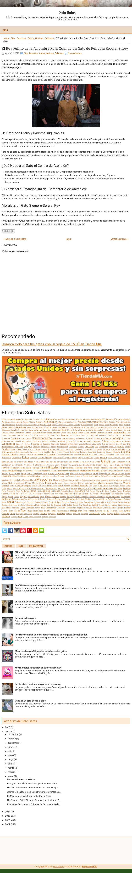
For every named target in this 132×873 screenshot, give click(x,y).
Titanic (29, 511)
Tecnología (51, 507)
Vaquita (36, 514)
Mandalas (126, 476)
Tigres (10, 511)
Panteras (42, 488)
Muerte (101, 483)
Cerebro (11, 435)
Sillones (14, 505)
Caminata (98, 430)
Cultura (105, 441)
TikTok (17, 511)
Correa (28, 441)
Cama (76, 430)
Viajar (103, 513)
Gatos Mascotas (118, 462)
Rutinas (127, 499)
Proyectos (96, 494)
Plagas (119, 491)
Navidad (19, 485)
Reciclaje (70, 496)
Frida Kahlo (58, 458)
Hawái (105, 465)
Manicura (5, 480)
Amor (88, 422)
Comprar (57, 438)
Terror (113, 508)
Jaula (44, 473)
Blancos (42, 427)
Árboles (19, 425)
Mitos (48, 483)
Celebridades (119, 432)
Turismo (98, 511)
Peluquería (11, 491)
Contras (127, 438)
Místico (41, 483)
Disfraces (73, 446)
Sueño (95, 505)
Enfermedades (118, 449)
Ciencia (64, 435)
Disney (81, 447)
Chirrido (42, 435)
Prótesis (88, 494)
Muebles (93, 483)
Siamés (126, 502)
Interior (103, 471)
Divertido (89, 446)
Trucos (91, 511)
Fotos (25, 457)
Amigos (74, 422)
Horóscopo (105, 468)
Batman (127, 425)
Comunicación (68, 438)
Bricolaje (100, 427)
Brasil (94, 427)
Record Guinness (82, 496)
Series (109, 502)
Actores (79, 419)
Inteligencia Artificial (90, 470)
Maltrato (118, 476)
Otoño (4, 488)
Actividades (70, 419)
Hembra (5, 468)
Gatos (31, 38)
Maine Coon (100, 476)
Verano (69, 514)
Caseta (93, 433)
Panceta (34, 488)
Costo (44, 441)
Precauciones (37, 494)
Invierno (5, 473)
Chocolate (51, 435)
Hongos (96, 468)
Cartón (80, 433)
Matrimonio (67, 480)
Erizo (54, 452)
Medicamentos (87, 480)
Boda (54, 427)
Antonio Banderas (123, 422)
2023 (4, 419)
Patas (105, 488)
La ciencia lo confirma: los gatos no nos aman (37, 684)
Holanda (69, 468)
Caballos (14, 430)
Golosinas (28, 465)
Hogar (62, 467)
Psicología (105, 494)
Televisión (61, 508)
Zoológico (52, 517)
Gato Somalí (95, 462)
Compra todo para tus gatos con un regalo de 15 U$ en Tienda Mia (52, 344)
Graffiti (36, 465)
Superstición (7, 508)
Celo (128, 433)
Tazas (37, 508)
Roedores (88, 499)
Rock (82, 499)
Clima (83, 435)
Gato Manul (28, 462)
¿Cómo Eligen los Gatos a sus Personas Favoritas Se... (34, 792)
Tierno (4, 511)
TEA (43, 507)
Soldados (57, 505)
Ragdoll (23, 496)
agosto (11, 747)
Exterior (77, 455)
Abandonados (17, 419)
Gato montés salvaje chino (57, 462)
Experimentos (67, 455)
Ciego (58, 435)
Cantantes (19, 433)
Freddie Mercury (45, 457)
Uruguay (19, 514)
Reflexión (6, 499)
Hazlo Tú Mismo (122, 465)
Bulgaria (126, 427)
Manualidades (16, 480)
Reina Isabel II (33, 499)
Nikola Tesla (51, 486)
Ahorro (10, 422)
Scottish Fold (55, 502)
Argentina (42, 424)
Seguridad (89, 502)
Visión (26, 516)
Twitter (127, 511)
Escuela (83, 452)
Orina (128, 486)
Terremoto (97, 507)
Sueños (101, 505)
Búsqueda (6, 430)
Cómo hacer (25, 438)
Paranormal (51, 488)
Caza (109, 433)
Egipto (44, 449)
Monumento (68, 483)
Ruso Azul (119, 499)
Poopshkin (27, 494)
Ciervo (71, 435)
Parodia (74, 488)
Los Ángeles (59, 476)
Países (10, 488)
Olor (111, 486)
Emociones (88, 449)
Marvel (33, 480)
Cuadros (61, 441)
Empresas (98, 449)
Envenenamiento (36, 452)
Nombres (75, 485)
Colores (126, 435)
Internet (110, 471)
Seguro (97, 502)
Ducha (127, 447)
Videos (6, 516)
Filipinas (110, 455)
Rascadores (33, 496)
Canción (127, 430)
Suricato (15, 508)
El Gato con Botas (65, 449)
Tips (23, 510)
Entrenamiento (8, 452)
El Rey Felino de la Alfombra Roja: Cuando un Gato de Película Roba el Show (65, 48)
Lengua (114, 473)
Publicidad (119, 494)
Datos (18, 444)
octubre (12, 738)
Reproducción (60, 499)
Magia (91, 476)
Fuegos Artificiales (85, 458)
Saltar (4, 502)
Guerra (75, 465)
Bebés (4, 427)
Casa (86, 433)
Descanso (64, 444)
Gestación (6, 465)
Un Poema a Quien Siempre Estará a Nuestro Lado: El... (34, 800)
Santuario (38, 502)
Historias (53, 467)
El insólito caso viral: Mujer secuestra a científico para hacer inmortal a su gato (53, 568)
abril (10, 763)
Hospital (113, 468)
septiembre (13, 743)
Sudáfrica (87, 505)
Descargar (74, 444)
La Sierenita (87, 473)
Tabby (22, 508)
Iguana (4, 471)
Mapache (26, 480)
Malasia (109, 476)
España (116, 452)
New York (42, 486)
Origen (122, 486)
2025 (7, 731)
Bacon (101, 425)
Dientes (36, 446)
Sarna (45, 502)
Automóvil (85, 425)
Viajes (110, 513)
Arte (49, 424)
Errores (66, 452)
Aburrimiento (39, 419)
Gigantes (20, 465)
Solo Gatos (67, 12)
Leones (121, 473)
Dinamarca (45, 447)
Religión (43, 499)
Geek (128, 462)
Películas (49, 38)
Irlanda (12, 473)
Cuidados (96, 441)
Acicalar (61, 419)
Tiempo (120, 508)
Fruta (69, 458)
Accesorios (51, 419)
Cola (96, 435)
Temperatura (71, 508)
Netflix (34, 486)
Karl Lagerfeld (76, 473)
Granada (43, 465)
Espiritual (125, 452)
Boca (48, 427)
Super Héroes (111, 505)
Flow (117, 455)
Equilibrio (47, 452)
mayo (10, 759)
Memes (97, 480)
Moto (87, 483)
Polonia (19, 494)
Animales (96, 422)
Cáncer (120, 430)
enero (11, 776)
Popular (8, 546)
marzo (11, 768)
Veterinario (94, 513)
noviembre (13, 734)
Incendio (29, 471)
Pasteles (98, 488)
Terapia (89, 508)
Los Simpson (70, 476)
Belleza (11, 427)
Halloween (97, 465)
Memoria (104, 480)
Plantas (126, 491)
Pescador (64, 491)
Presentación (48, 494)
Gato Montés (39, 462)
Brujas (108, 427)
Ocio (90, 486)
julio (10, 751)
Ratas (42, 496)
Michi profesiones (16, 483)
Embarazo (79, 449)
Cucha (79, 441)
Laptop (102, 473)
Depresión (55, 444)
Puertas (127, 494)
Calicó (54, 430)
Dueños (5, 449)
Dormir (120, 446)
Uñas (12, 513)
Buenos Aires (116, 427)
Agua (4, 422)
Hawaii (111, 465)
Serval (114, 502)
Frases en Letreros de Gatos (21, 779)
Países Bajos (18, 488)
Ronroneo (97, 499)
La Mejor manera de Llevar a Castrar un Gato (29, 796)
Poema (5, 494)
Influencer (37, 471)
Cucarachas (71, 441)
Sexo (120, 502)
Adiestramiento (88, 419)
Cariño (63, 433)
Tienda (127, 507)
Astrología (60, 425)
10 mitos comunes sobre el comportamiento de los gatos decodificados (51, 634)
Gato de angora (16, 462)
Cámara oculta (86, 430)
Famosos (21, 38)
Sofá (48, 505)
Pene (18, 491)
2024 (8, 419)
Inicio (5, 30)
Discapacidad (62, 447)
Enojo (128, 449)
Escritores (74, 452)
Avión (96, 425)
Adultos (109, 419)
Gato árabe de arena (116, 458)
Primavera (59, 494)
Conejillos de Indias (84, 438)
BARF (121, 425)
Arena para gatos (29, 425)
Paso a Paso (88, 488)
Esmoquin (101, 452)
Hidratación (14, 468)
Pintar (98, 491)
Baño (106, 424)
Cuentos (87, 441)
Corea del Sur (7, 441)
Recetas (63, 496)
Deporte (46, 444)
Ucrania (5, 513)
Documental (103, 447)
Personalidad (43, 491)
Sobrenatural (31, 505)
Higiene (35, 468)
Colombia (110, 435)
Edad (13, 449)
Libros (14, 476)
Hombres (78, 468)
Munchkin (118, 483)
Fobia (121, 455)
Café (26, 430)
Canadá (114, 430)
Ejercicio (52, 449)
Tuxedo (120, 511)
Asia (54, 425)
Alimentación (50, 422)
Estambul (22, 455)
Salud (10, 502)
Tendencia (81, 508)
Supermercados (124, 505)
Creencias (52, 441)
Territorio (107, 508)
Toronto (47, 511)
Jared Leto (37, 473)
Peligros (126, 488)
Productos (79, 494)
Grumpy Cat (66, 465)
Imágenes (13, 470)
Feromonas (102, 455)
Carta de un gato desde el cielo (30, 700)
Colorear (119, 435)
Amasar (67, 422)
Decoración (36, 444)
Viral (20, 516)
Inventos (127, 471)
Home (6, 38)
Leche (107, 473)
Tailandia (29, 507)
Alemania (39, 422)
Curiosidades (8, 444)
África (116, 419)
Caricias (56, 433)
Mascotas (44, 479)
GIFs (14, 465)
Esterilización (40, 455)
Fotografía (16, 457)
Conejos (97, 438)
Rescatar (70, 499)
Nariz (12, 486)
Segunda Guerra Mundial (72, 502)
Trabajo (73, 511)
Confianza (106, 438)
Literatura (36, 476)
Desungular (96, 444)
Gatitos (103, 457)
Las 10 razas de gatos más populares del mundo (39, 585)
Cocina (89, 435)
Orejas (116, 486)
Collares (102, 435)
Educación (36, 449)
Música (126, 483)
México (4, 483)
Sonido (75, 505)
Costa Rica (36, 441)
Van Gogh (28, 514)
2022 (7, 820)
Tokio (41, 511)
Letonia (127, 473)
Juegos (51, 473)
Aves (91, 425)
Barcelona (114, 425)
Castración (102, 433)
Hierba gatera (25, 468)
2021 (7, 824)
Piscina (113, 491)
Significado (6, 505)
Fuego (74, 458)
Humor (121, 467)
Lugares (79, 476)
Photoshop (79, 491)
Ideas (127, 468)
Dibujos (28, 446)
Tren (80, 511)
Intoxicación (118, 471)
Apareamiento (8, 424)
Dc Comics (25, 444)
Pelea (110, 488)
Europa (59, 455)
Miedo (35, 483)
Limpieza (22, 476)
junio (10, 755)
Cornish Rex (19, 441)
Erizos (60, 452)
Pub (112, 494)
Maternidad (58, 480)
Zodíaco (45, 517)
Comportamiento (42, 438)
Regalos (23, 499)
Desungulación (85, 444)
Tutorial (113, 511)
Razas (55, 496)
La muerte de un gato (25, 618)
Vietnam (14, 517)
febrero (11, 772)
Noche (67, 485)
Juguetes (59, 473)
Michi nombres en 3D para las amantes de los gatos (41, 651)
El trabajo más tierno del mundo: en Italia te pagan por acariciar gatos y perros (53, 552)
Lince (29, 476)
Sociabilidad (41, 505)
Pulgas (4, 496)
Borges (71, 427)
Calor (70, 430)
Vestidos (84, 514)
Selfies (103, 502)
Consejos (117, 438)
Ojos (99, 485)
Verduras (76, 514)
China (35, 435)
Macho (85, 476)
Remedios (50, 499)
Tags (20, 546)
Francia (33, 457)
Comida (14, 438)
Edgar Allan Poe (24, 449)
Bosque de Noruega (82, 427)
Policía (12, 494)
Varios (43, 513)
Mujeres (109, 483)
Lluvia (44, 476)
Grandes (50, 465)
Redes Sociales (113, 496)
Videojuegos (125, 514)
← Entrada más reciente (14, 239)
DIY (96, 446)
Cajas (44, 430)
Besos (29, 427)
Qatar (10, 496)
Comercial (6, 438)
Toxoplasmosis (63, 511)
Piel (87, 491)
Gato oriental (74, 462)
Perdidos (25, 491)
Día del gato (121, 444)
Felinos (93, 455)
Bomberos (62, 427)
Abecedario (29, 419)
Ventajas (61, 513)
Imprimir (21, 471)
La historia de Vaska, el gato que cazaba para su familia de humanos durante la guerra (57, 601)
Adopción (100, 419)
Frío (65, 458)
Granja (57, 465)
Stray (81, 505)
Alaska (26, 422)
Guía (80, 465)
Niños (60, 485)
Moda (54, 483)
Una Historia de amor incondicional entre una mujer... (33, 787)
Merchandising (115, 480)
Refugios (16, 499)
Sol (52, 505)
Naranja (5, 485)
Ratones (48, 496)
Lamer (95, 473)
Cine (13, 38)
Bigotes (35, 427)
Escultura (91, 452)
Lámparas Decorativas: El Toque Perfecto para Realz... (33, 804)
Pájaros (27, 488)
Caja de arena (35, 430)
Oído (95, 486)
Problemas (69, 494)
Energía (106, 449)
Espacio (109, 452)
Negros (27, 485)
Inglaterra (45, 471)
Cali (49, 430)
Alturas (61, 422)
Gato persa (84, 462)
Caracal (28, 433)
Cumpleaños (115, 441)
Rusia (110, 499)
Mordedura (79, 483)
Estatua (30, 455)
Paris (68, 488)
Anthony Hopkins (108, 422)
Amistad (81, 422)
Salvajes (19, 502)
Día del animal (108, 444)
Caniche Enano (8, 433)
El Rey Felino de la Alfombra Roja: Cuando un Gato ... (33, 783)
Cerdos (4, 435)
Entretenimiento (22, 452)
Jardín (29, 473)
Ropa (104, 499)
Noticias (39, 38)
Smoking (21, 505)
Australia (69, 425)
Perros (33, 491)
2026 (7, 727)
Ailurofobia (17, 422)
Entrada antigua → (120, 239)
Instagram (63, 471)
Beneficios (20, 427)
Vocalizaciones (35, 517)
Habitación (87, 465)
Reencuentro (125, 496)
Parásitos (61, 488)
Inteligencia (73, 471)
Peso (71, 491)
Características (39, 433)
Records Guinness (97, 496)
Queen (16, 496)
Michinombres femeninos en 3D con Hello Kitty (38, 667)
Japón (23, 473)
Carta (74, 432)
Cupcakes (126, 441)
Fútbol (97, 457)
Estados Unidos (10, 454)
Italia (17, 473)
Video (116, 513)
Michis (28, 483)
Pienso (92, 491)
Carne (69, 433)
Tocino (35, 511)
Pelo (4, 491)
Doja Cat (113, 447)
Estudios (51, 454)
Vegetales (52, 514)
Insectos (54, 471)
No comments (75, 53)
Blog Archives (36, 546)
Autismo (76, 425)
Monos (60, 483)
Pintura (105, 491)
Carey (49, 433)
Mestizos (126, 480)
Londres (50, 476)
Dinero (53, 447)
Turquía (105, 511)
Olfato (105, 485)
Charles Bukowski (24, 435)
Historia (43, 467)
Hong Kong (87, 468)
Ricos (78, 499)
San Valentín (29, 502)
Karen (66, 473)
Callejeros (63, 430)
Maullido (77, 480)
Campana (106, 430)
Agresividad (124, 419)
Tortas (53, 511)
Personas (55, 491)
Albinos (32, 422)
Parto (80, 488)
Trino (85, 511)
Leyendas (6, 476)
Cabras (21, 430)
